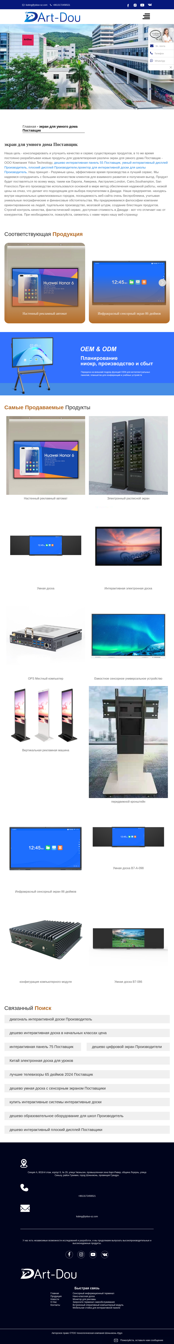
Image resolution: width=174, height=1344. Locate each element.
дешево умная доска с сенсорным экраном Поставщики (58, 1088)
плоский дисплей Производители (53, 167)
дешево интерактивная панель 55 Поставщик (87, 162)
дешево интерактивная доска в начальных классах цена (58, 1033)
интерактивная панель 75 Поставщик (41, 1047)
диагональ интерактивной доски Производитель (51, 1019)
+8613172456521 (61, 5)
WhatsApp (157, 60)
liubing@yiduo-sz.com (37, 5)
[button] (162, 282)
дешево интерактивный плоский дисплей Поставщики (56, 1130)
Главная (29, 126)
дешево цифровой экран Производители (127, 1047)
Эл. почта (157, 45)
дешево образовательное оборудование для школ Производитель (66, 1116)
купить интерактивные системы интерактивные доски (56, 1102)
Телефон (157, 53)
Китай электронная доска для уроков (41, 1061)
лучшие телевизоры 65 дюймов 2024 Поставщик (51, 1074)
